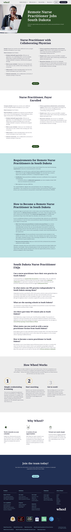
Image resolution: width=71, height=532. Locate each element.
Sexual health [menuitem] (21, 507)
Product (5, 490)
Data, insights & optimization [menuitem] (9, 499)
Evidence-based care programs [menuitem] (9, 508)
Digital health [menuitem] (34, 505)
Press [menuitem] (57, 497)
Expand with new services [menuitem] (23, 497)
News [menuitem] (58, 496)
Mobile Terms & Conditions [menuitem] (9, 529)
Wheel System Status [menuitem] (41, 529)
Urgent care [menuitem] (34, 497)
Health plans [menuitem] (34, 507)
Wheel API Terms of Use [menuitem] (18, 527)
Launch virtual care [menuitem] (22, 496)
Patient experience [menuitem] (7, 505)
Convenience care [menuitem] (35, 496)
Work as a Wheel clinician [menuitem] (48, 500)
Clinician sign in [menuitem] (46, 494)
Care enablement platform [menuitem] (8, 496)
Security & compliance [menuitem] (8, 509)
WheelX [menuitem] (58, 498)
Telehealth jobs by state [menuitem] (48, 498)
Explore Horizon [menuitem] (23, 2)
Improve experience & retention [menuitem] (24, 499)
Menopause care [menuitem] (22, 505)
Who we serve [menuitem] (32, 2)
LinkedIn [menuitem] (58, 502)
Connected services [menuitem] (7, 504)
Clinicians (46, 490)
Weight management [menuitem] (22, 504)
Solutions (21, 490)
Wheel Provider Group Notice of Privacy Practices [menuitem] (43, 527)
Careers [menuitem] (58, 494)
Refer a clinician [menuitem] (46, 497)
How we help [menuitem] (41, 2)
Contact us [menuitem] (58, 504)
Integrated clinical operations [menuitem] (9, 497)
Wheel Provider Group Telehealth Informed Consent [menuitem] (25, 529)
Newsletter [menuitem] (58, 501)
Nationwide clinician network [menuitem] (9, 507)
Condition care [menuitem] (34, 499)
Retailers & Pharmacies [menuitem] (36, 509)
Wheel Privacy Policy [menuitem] (8, 527)
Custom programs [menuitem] (35, 500)
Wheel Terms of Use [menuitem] (28, 527)
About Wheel (60, 490)
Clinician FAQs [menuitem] (46, 496)
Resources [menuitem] (49, 2)
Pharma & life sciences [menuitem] (36, 508)
